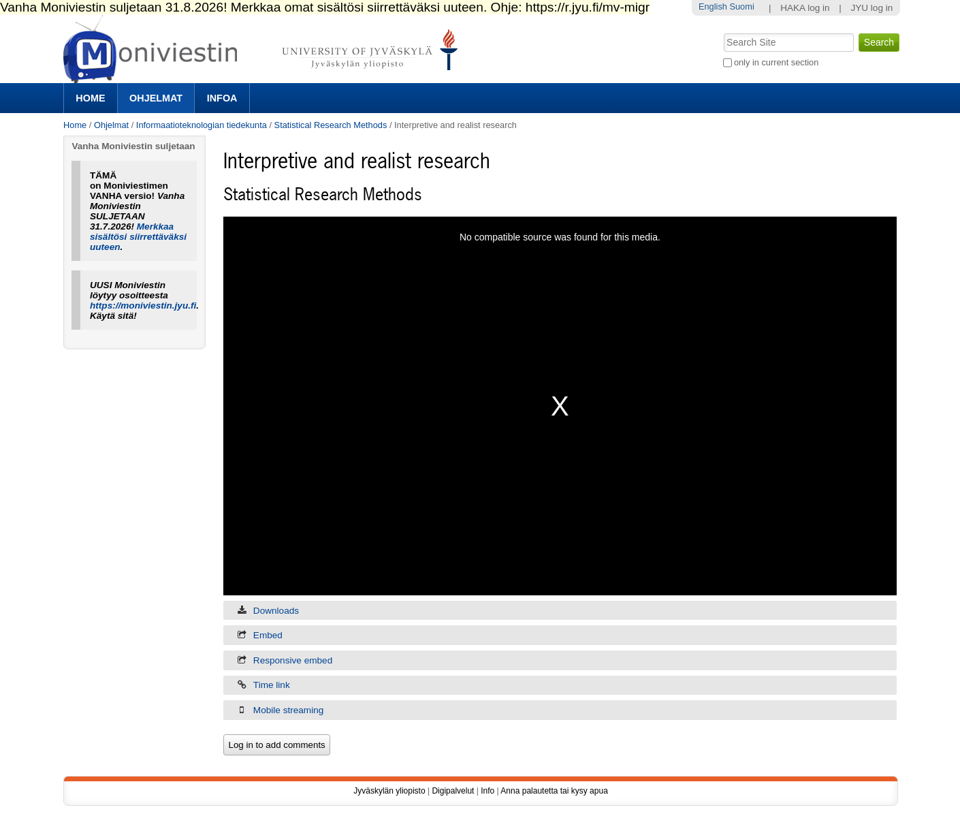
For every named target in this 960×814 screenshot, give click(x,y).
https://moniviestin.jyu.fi (143, 305)
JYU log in (871, 8)
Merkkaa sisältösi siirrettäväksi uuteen (138, 236)
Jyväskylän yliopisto (389, 791)
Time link (271, 685)
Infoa (222, 98)
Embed (268, 635)
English (713, 6)
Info (487, 791)
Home (90, 98)
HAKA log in (805, 8)
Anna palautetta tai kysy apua (553, 791)
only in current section (776, 62)
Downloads (276, 611)
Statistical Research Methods (330, 125)
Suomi (741, 6)
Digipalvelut (453, 791)
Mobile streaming (288, 710)
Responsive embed (292, 660)
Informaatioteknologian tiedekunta (201, 125)
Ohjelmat (155, 98)
